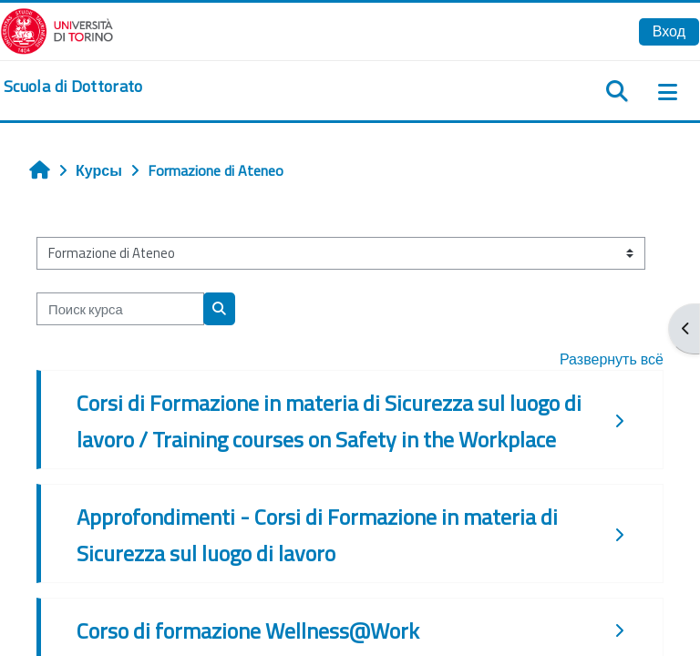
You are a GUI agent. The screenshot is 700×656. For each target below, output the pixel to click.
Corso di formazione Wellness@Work (248, 630)
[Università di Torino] (57, 29)
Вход (669, 31)
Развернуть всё (612, 359)
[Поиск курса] (120, 308)
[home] (73, 87)
